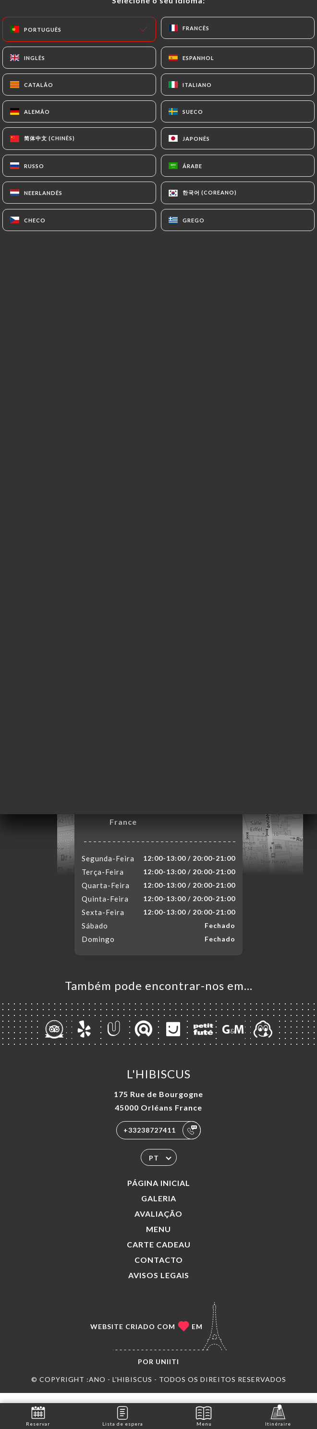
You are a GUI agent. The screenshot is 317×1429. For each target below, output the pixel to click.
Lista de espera (122, 1415)
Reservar (38, 1415)
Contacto (158, 1269)
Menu (158, 1239)
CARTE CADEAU (159, 1254)
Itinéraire (278, 1415)
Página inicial (158, 1192)
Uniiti (167, 1372)
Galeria (158, 1208)
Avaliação (158, 1223)
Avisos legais (158, 1285)
